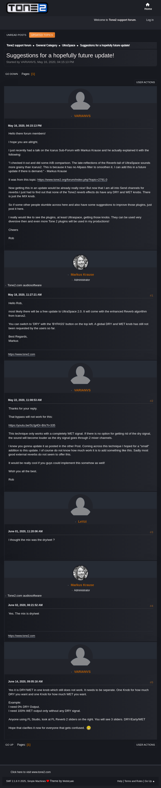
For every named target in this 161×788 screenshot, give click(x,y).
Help (119, 781)
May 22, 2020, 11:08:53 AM (24, 400)
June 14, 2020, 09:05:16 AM (25, 681)
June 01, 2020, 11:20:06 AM (25, 531)
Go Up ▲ (150, 781)
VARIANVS (82, 116)
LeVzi (82, 521)
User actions (145, 82)
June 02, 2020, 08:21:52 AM (25, 605)
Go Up (9, 744)
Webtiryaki (68, 781)
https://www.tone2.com (21, 354)
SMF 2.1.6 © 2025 (16, 781)
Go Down (11, 74)
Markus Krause (82, 274)
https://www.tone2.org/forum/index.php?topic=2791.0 (72, 179)
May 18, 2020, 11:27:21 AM (24, 294)
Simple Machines (36, 781)
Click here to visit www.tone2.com (31, 772)
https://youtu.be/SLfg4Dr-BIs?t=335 (32, 425)
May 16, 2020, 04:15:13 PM (24, 125)
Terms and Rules (133, 781)
